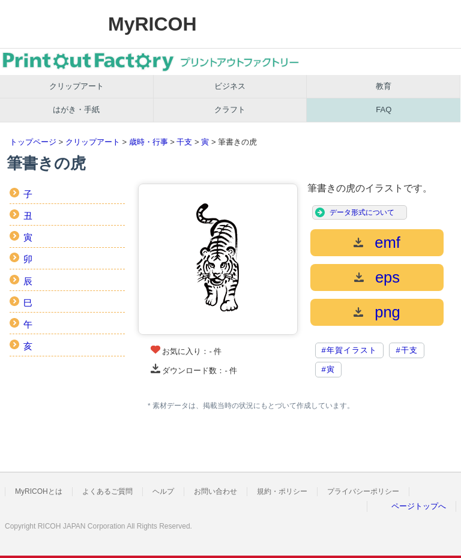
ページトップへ (418, 506)
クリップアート (76, 86)
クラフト (230, 109)
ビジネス (230, 86)
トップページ (33, 141)
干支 (184, 141)
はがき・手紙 (76, 109)
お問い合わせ (215, 491)
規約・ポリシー (282, 491)
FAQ (383, 109)
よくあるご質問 (107, 491)
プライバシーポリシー (363, 491)
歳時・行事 (148, 141)
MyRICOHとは (38, 491)
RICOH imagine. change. (47, 24)
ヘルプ (163, 491)
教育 (383, 86)
